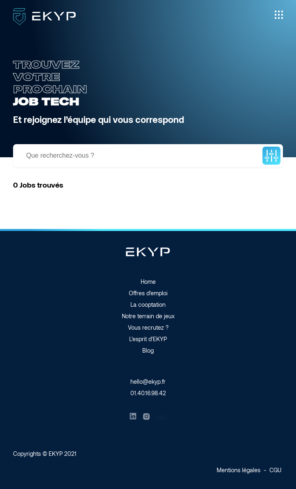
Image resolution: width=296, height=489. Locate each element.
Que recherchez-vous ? (60, 155)
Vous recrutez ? (148, 327)
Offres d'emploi (148, 293)
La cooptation (148, 304)
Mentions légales (238, 469)
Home (148, 281)
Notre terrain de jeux (148, 315)
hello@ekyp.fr (148, 381)
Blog (148, 350)
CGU (275, 469)
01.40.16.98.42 (148, 392)
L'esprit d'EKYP (148, 338)
